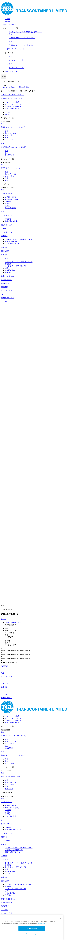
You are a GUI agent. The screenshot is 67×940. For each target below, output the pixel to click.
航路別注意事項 (10, 197)
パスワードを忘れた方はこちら (12, 95)
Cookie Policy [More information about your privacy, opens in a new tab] (41, 923)
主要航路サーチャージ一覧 (14, 49)
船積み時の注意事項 (12, 199)
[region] (31, 927)
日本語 (7, 19)
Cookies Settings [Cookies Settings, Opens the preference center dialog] (31, 934)
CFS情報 (8, 201)
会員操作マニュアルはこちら (11, 98)
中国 (6, 137)
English (7, 21)
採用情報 (8, 272)
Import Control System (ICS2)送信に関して (15, 650)
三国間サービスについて (14, 241)
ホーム (3, 619)
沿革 (6, 268)
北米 (6, 153)
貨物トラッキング (11, 71)
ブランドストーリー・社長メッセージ (18, 262)
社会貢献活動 (10, 270)
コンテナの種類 (10, 208)
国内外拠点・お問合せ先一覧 (15, 266)
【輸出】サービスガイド (14, 622)
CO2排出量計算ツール (13, 243)
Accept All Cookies (31, 928)
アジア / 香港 (9, 135)
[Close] (60, 918)
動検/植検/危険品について (14, 221)
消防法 (7, 206)
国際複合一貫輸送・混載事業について (18, 239)
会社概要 (8, 264)
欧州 (6, 131)
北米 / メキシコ (10, 133)
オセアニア (9, 139)
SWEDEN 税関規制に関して (11, 662)
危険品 (7, 203)
